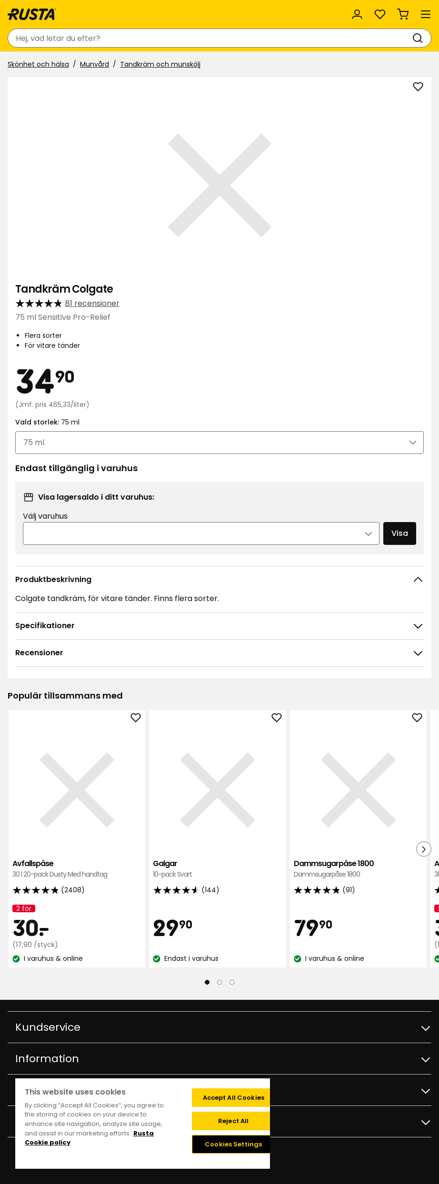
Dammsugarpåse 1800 (358, 869)
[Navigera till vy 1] (207, 982)
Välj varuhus (45, 516)
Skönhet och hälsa (38, 64)
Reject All (233, 1120)
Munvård (94, 64)
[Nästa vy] (423, 849)
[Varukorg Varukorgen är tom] (402, 14)
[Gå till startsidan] (32, 14)
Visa (399, 533)
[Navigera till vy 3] (231, 982)
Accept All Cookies (233, 1097)
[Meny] (425, 14)
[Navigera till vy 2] (219, 982)
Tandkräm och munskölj (160, 64)
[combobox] (210, 38)
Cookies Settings (233, 1144)
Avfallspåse (76, 869)
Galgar (217, 869)
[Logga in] (357, 14)
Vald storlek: (47, 422)
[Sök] (419, 38)
